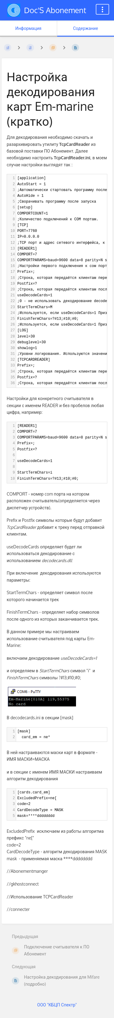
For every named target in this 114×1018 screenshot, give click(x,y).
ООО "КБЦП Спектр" (57, 1004)
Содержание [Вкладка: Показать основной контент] (85, 28)
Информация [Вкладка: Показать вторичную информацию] (28, 28)
